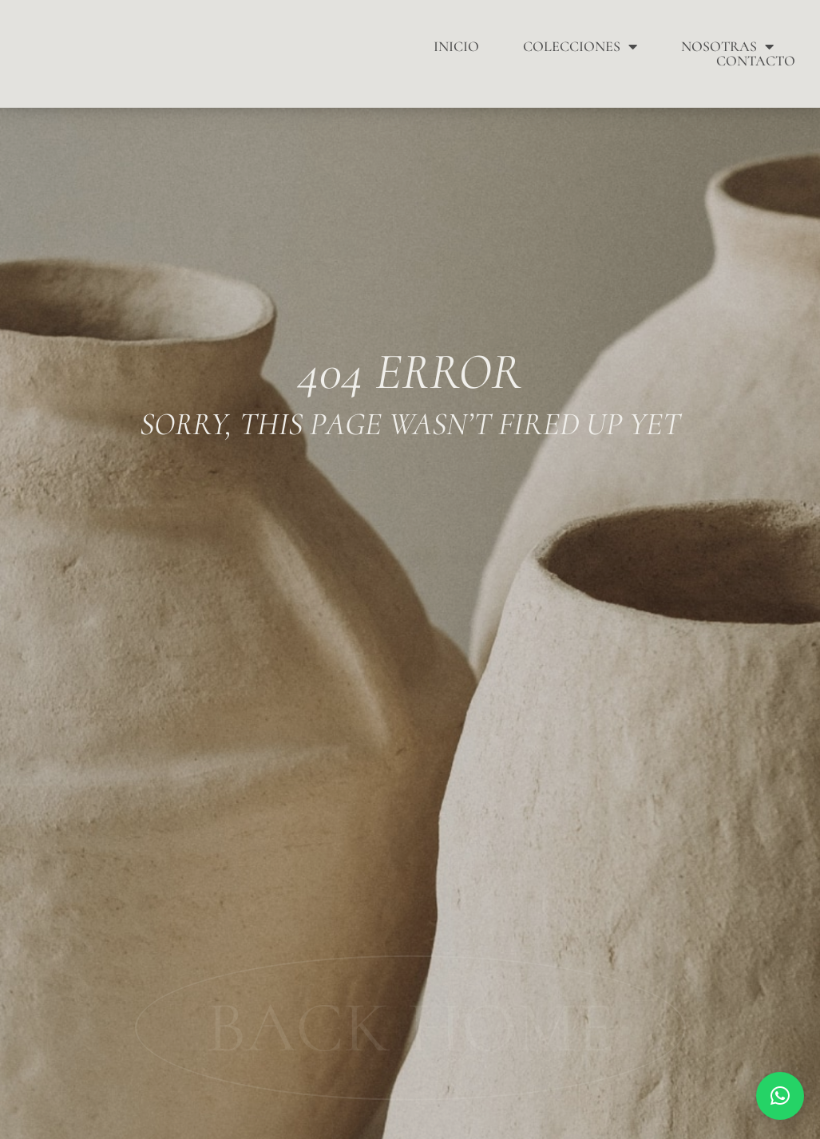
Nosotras (727, 46)
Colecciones (580, 46)
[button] (780, 1096)
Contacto (755, 60)
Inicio (456, 46)
